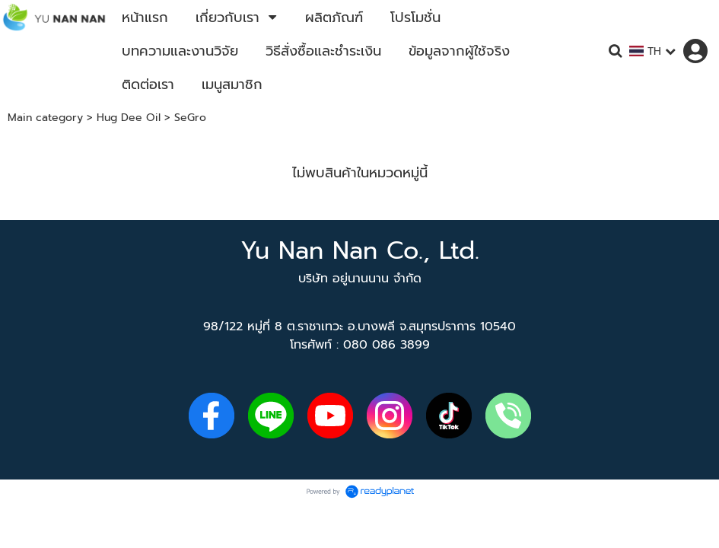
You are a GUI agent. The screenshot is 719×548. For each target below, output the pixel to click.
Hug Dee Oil (129, 118)
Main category (45, 118)
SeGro (190, 118)
